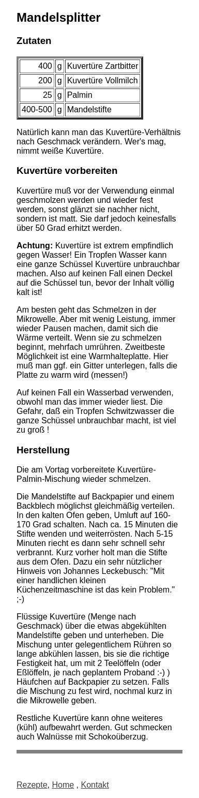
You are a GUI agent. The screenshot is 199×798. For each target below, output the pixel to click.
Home (63, 784)
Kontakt (95, 784)
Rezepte (32, 784)
